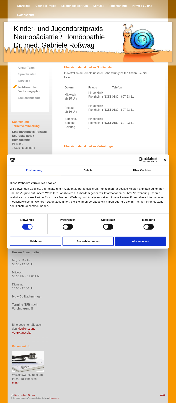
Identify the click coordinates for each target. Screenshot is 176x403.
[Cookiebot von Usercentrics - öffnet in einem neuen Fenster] (141, 160)
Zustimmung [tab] (34, 170)
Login (162, 394)
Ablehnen (35, 241)
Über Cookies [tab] (142, 170)
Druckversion (18, 395)
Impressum (54, 398)
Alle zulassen (140, 241)
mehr (15, 382)
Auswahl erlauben (88, 241)
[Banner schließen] (165, 160)
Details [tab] (88, 170)
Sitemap (31, 395)
